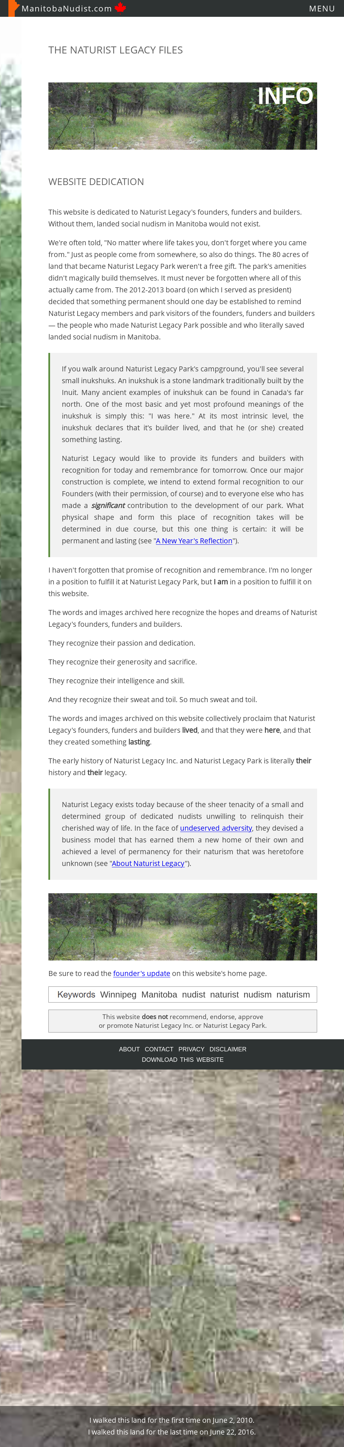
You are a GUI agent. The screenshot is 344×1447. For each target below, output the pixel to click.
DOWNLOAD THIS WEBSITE (183, 1059)
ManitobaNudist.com (67, 8)
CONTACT (159, 1049)
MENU (322, 8)
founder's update (141, 973)
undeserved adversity (216, 828)
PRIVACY (191, 1049)
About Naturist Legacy (148, 863)
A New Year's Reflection (194, 540)
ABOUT (129, 1049)
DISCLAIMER (228, 1049)
